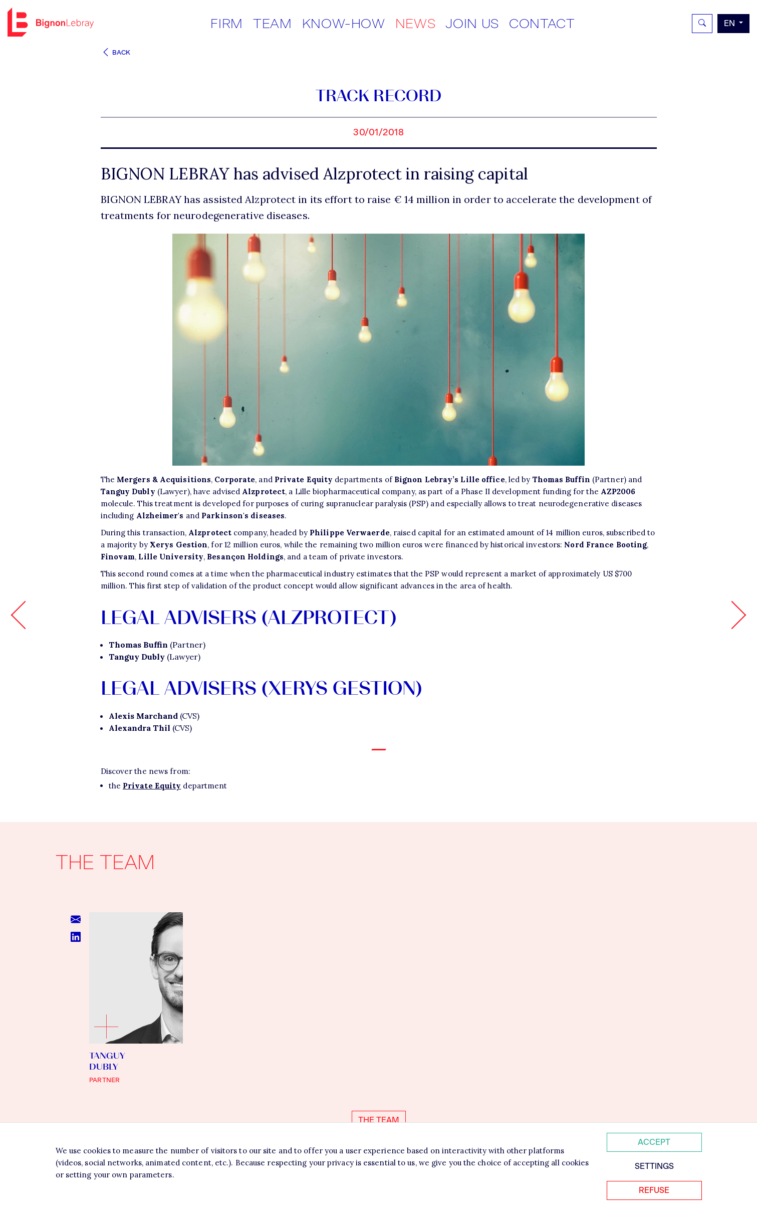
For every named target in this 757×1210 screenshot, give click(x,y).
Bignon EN (51, 22)
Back (116, 52)
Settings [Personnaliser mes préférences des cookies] (654, 1166)
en (730, 23)
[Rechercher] (702, 23)
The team (378, 1120)
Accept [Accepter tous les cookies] (654, 1142)
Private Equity (152, 785)
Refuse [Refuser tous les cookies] (654, 1190)
